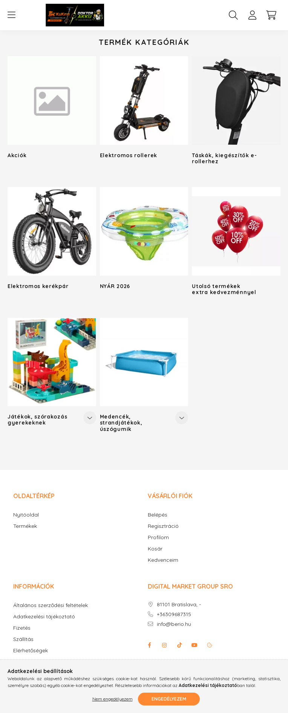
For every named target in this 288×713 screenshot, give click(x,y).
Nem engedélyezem (112, 699)
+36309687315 (174, 614)
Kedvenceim (163, 560)
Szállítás (23, 639)
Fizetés (22, 628)
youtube (194, 645)
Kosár (155, 549)
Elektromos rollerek (128, 155)
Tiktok (179, 645)
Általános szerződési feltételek (50, 605)
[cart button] (271, 15)
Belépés (157, 515)
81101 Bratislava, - (179, 604)
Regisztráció (163, 526)
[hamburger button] (11, 15)
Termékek (25, 526)
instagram (164, 645)
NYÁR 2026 (115, 286)
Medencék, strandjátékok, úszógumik (121, 423)
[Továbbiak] (89, 417)
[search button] (233, 15)
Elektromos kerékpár (38, 286)
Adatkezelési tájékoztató (44, 616)
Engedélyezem (169, 699)
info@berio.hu (174, 624)
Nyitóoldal (26, 515)
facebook (149, 645)
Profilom (158, 537)
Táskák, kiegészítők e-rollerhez (224, 158)
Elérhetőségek (30, 650)
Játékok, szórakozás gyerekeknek (37, 420)
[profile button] (252, 15)
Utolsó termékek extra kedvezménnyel (224, 289)
